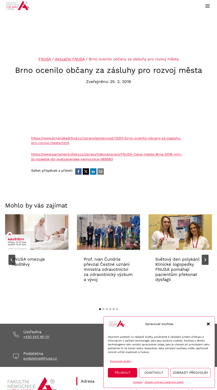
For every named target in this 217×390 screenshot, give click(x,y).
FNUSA (45, 59)
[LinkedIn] (93, 171)
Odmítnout (153, 373)
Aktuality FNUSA (70, 59)
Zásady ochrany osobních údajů (164, 382)
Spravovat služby (120, 361)
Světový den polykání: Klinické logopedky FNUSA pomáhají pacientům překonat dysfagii (177, 269)
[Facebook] (78, 171)
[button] (208, 324)
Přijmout (123, 373)
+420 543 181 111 (36, 337)
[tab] (100, 309)
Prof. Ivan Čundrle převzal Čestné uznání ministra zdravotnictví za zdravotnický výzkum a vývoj (108, 269)
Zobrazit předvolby (190, 373)
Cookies (137, 382)
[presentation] (36, 232)
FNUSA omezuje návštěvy (28, 262)
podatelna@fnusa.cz (40, 358)
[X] (86, 171)
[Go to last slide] (11, 260)
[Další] (205, 260)
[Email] (100, 171)
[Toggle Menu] (207, 6)
